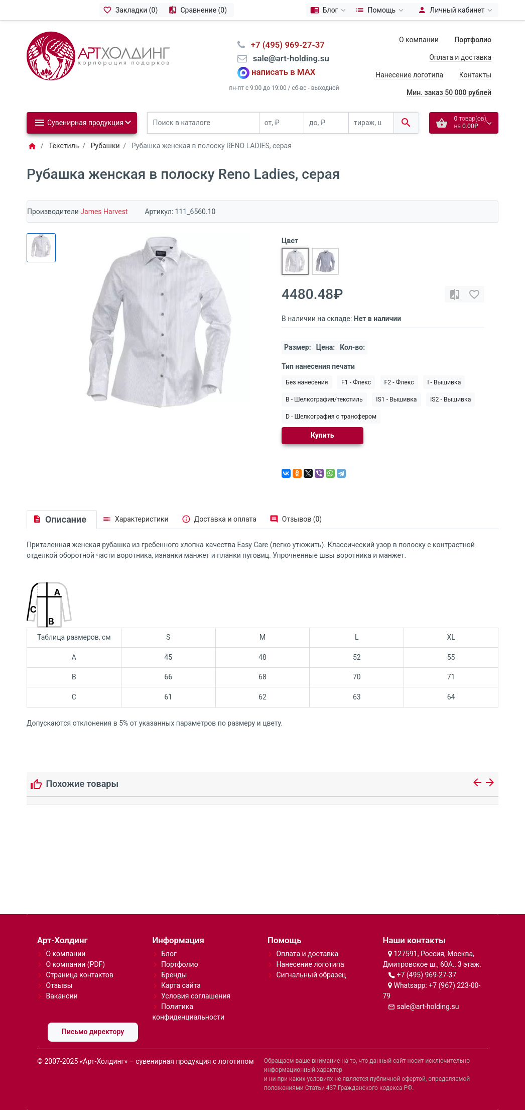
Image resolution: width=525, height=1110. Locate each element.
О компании (419, 40)
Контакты (475, 75)
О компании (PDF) (75, 964)
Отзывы (59, 985)
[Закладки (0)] (132, 10)
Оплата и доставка (460, 57)
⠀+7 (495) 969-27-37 (285, 45)
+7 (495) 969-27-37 (426, 975)
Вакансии (61, 996)
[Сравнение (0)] (199, 10)
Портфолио (179, 964)
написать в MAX (283, 72)
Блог (169, 954)
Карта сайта (181, 985)
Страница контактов (79, 975)
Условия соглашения (195, 996)
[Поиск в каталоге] (203, 123)
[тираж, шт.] (370, 123)
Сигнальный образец (311, 975)
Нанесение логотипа (409, 75)
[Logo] (98, 55)
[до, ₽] (326, 123)
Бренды (174, 975)
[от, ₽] (281, 123)
